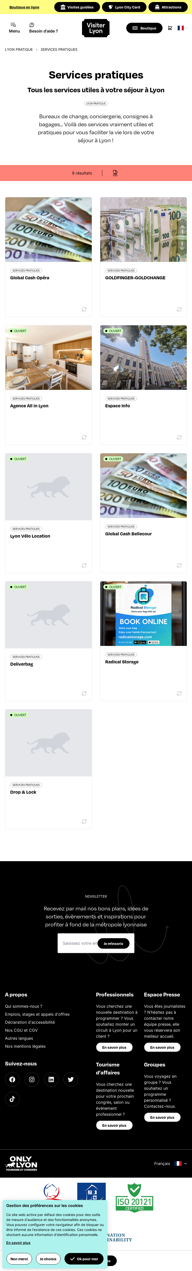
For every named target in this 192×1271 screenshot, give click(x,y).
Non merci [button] (19, 1258)
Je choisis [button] (48, 1258)
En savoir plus (114, 1047)
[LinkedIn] (51, 1079)
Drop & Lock (23, 792)
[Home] (96, 28)
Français (170, 1163)
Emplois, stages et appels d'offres (37, 1014)
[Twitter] (71, 1079)
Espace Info (117, 405)
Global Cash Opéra (29, 277)
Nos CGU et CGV (21, 1030)
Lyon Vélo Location (30, 536)
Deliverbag (21, 664)
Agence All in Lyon (29, 405)
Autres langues (19, 1038)
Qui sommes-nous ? (23, 1006)
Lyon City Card (124, 7)
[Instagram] (31, 1079)
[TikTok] (12, 1099)
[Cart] (170, 28)
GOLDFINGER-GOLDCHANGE (135, 277)
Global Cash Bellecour (128, 533)
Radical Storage (121, 661)
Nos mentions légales (25, 1046)
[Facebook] (12, 1079)
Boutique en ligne (24, 7)
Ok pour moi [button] (84, 1258)
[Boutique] (144, 28)
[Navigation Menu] (14, 28)
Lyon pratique (19, 49)
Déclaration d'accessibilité (30, 1022)
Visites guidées (77, 7)
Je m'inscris (113, 943)
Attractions (168, 7)
